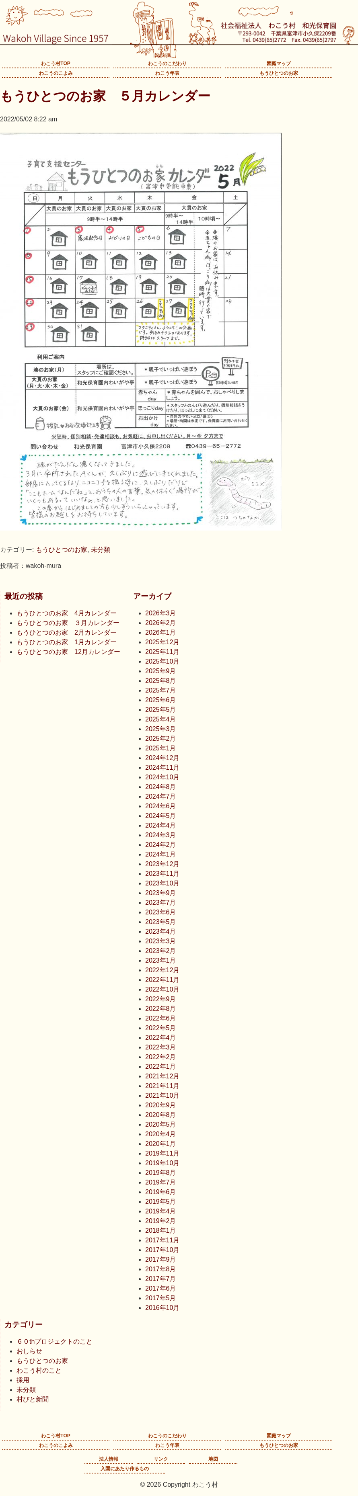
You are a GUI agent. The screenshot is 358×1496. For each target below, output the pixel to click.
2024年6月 (160, 806)
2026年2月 (160, 622)
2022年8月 (160, 1008)
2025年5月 (160, 709)
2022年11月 (162, 979)
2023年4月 (160, 931)
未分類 (100, 549)
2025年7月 (160, 690)
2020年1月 (160, 1143)
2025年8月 (160, 680)
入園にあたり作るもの (125, 1468)
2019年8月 (160, 1172)
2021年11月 (162, 1085)
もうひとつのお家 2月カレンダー (66, 632)
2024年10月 (162, 777)
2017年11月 (162, 1240)
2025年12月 (162, 642)
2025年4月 (160, 719)
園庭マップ (279, 63)
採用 (22, 1380)
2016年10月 (162, 1307)
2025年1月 (160, 748)
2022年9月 (160, 999)
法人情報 (108, 1459)
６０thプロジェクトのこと (54, 1341)
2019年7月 (160, 1182)
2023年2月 (160, 950)
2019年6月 (160, 1192)
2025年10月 (162, 661)
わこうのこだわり (167, 63)
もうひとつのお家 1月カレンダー (66, 642)
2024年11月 (162, 767)
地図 (213, 1459)
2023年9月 (160, 892)
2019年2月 (160, 1220)
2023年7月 (160, 902)
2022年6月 (160, 1018)
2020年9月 (160, 1105)
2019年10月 (162, 1163)
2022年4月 (160, 1037)
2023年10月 (162, 883)
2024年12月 (162, 757)
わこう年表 (167, 73)
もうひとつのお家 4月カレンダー (66, 613)
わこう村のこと (39, 1370)
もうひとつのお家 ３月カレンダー (67, 622)
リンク (161, 1459)
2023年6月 (160, 912)
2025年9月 (160, 671)
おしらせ (29, 1351)
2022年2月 (160, 1056)
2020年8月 (160, 1114)
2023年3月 (160, 941)
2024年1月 (160, 854)
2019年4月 (160, 1211)
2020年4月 (160, 1134)
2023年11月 (162, 873)
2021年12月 (162, 1076)
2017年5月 (160, 1298)
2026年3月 (160, 613)
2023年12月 (162, 864)
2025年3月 (160, 728)
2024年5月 (160, 815)
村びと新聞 (32, 1399)
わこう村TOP (55, 63)
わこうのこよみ (56, 73)
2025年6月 (160, 700)
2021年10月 (162, 1095)
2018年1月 (160, 1230)
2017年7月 (160, 1278)
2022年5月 (160, 1028)
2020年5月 (160, 1124)
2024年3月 (160, 835)
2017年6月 (160, 1288)
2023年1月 (160, 960)
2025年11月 (162, 651)
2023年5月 (160, 921)
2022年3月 (160, 1047)
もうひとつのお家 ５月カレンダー (105, 96)
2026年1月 (160, 632)
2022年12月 (162, 970)
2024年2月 (160, 844)
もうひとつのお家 (278, 73)
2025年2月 (160, 738)
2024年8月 (160, 786)
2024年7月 (160, 796)
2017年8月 (160, 1269)
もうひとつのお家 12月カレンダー (68, 651)
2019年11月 (162, 1153)
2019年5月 (160, 1201)
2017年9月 (160, 1259)
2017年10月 (162, 1249)
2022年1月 (160, 1066)
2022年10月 (162, 989)
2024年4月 (160, 825)
